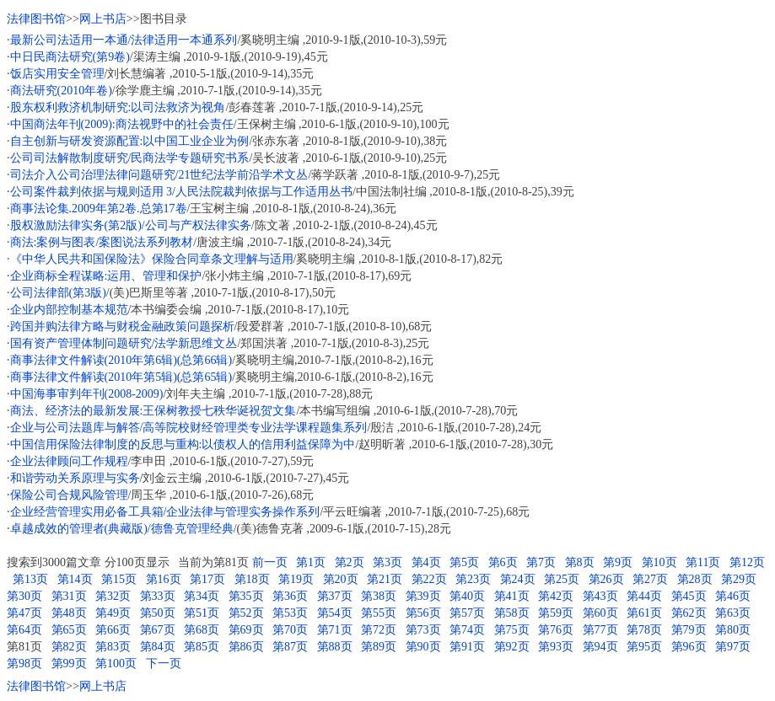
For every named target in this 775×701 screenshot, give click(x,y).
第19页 (296, 579)
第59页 (555, 613)
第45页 (689, 596)
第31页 (69, 596)
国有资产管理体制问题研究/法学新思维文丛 (124, 343)
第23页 (473, 579)
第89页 (378, 646)
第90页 (423, 646)
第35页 (246, 596)
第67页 (157, 629)
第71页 (335, 629)
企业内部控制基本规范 (69, 309)
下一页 (163, 663)
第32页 (113, 596)
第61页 (644, 613)
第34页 (201, 596)
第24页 (518, 579)
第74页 (467, 629)
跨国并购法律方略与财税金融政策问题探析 (122, 326)
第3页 (387, 562)
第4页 (426, 562)
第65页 (69, 629)
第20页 (340, 579)
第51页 (201, 613)
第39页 (423, 596)
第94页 (600, 646)
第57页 (467, 613)
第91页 (467, 646)
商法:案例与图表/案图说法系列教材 (102, 242)
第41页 (512, 596)
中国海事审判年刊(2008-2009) (87, 394)
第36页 (290, 596)
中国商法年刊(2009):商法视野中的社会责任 (122, 124)
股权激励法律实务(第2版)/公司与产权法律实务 (130, 225)
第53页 (290, 613)
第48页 (69, 613)
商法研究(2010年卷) (61, 90)
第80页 (733, 629)
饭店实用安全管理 (57, 73)
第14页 (75, 579)
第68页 (201, 629)
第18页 (252, 579)
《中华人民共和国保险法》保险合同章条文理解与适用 (151, 259)
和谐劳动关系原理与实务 (75, 478)
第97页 (733, 646)
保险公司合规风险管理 (69, 495)
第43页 (600, 596)
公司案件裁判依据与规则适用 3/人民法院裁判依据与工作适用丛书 (181, 191)
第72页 (378, 629)
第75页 (512, 629)
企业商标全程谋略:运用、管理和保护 (106, 276)
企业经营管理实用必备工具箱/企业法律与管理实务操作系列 (165, 512)
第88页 (335, 646)
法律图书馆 (36, 19)
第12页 (747, 562)
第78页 (644, 629)
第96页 (689, 646)
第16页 (163, 579)
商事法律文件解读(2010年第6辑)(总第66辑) (121, 360)
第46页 (733, 596)
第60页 (600, 613)
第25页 (561, 579)
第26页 (606, 579)
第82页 (69, 646)
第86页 (246, 646)
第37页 (335, 596)
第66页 (113, 629)
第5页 (464, 562)
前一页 (270, 562)
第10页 (659, 562)
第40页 (467, 596)
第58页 (512, 613)
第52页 (246, 613)
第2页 (349, 562)
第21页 (384, 579)
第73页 (423, 629)
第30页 (24, 596)
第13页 (30, 579)
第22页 (429, 579)
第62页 (689, 613)
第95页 (644, 646)
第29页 (738, 579)
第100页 (116, 663)
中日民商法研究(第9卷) (70, 57)
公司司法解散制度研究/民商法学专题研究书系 (130, 158)
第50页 (157, 613)
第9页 (617, 562)
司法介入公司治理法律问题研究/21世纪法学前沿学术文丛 (159, 175)
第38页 (378, 596)
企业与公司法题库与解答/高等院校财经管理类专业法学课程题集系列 (189, 427)
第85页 (201, 646)
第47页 (24, 613)
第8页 (580, 562)
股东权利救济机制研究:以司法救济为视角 (118, 107)
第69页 (246, 629)
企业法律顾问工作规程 (69, 461)
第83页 (113, 646)
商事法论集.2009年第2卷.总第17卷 (98, 208)
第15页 (119, 579)
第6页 (503, 562)
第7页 (541, 562)
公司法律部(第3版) (58, 292)
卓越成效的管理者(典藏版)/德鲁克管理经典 (122, 528)
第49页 (113, 613)
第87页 (290, 646)
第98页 (24, 663)
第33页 (157, 596)
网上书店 (102, 19)
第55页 (378, 613)
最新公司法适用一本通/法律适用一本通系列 (124, 40)
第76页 (555, 629)
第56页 (423, 613)
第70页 (290, 629)
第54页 (335, 613)
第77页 (600, 629)
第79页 (689, 629)
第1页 (311, 562)
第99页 (69, 663)
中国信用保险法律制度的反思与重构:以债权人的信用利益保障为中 (183, 444)
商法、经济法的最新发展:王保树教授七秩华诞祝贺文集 (153, 410)
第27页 (650, 579)
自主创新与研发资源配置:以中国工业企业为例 (130, 141)
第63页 (733, 613)
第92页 (512, 646)
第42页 (555, 596)
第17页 (207, 579)
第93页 (555, 646)
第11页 (703, 562)
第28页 (695, 579)
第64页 (24, 629)
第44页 (644, 596)
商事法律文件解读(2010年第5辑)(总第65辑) (121, 377)
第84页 (157, 646)
